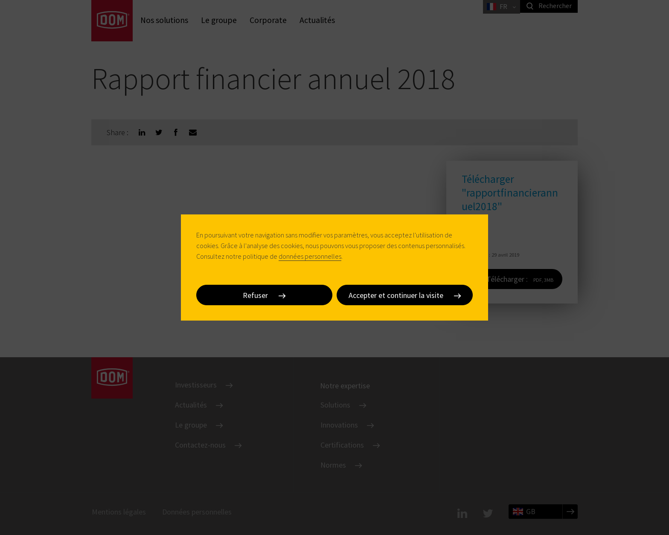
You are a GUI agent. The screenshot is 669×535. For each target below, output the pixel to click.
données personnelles (310, 256)
